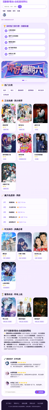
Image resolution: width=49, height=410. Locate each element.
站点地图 (40, 403)
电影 (4, 11)
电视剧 (9, 11)
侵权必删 (24, 403)
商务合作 (32, 403)
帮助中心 (16, 403)
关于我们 (8, 403)
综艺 (14, 11)
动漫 (18, 11)
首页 (2, 19)
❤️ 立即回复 (40, 392)
